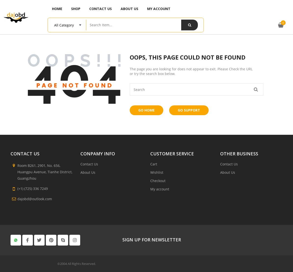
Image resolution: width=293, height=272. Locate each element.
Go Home (146, 110)
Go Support (189, 110)
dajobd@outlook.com (34, 199)
